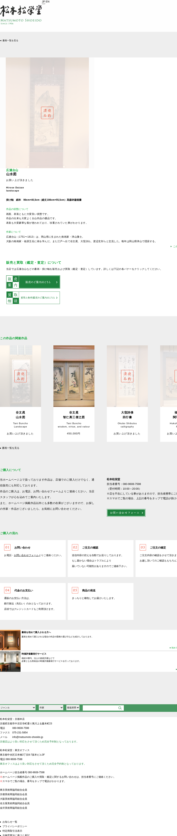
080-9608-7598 (20, 728)
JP (43, 1)
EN (47, 1)
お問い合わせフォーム (26, 555)
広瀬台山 (12, 170)
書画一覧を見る (10, 40)
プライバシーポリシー (14, 826)
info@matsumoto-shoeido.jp (27, 737)
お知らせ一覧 (9, 821)
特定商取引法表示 (12, 830)
